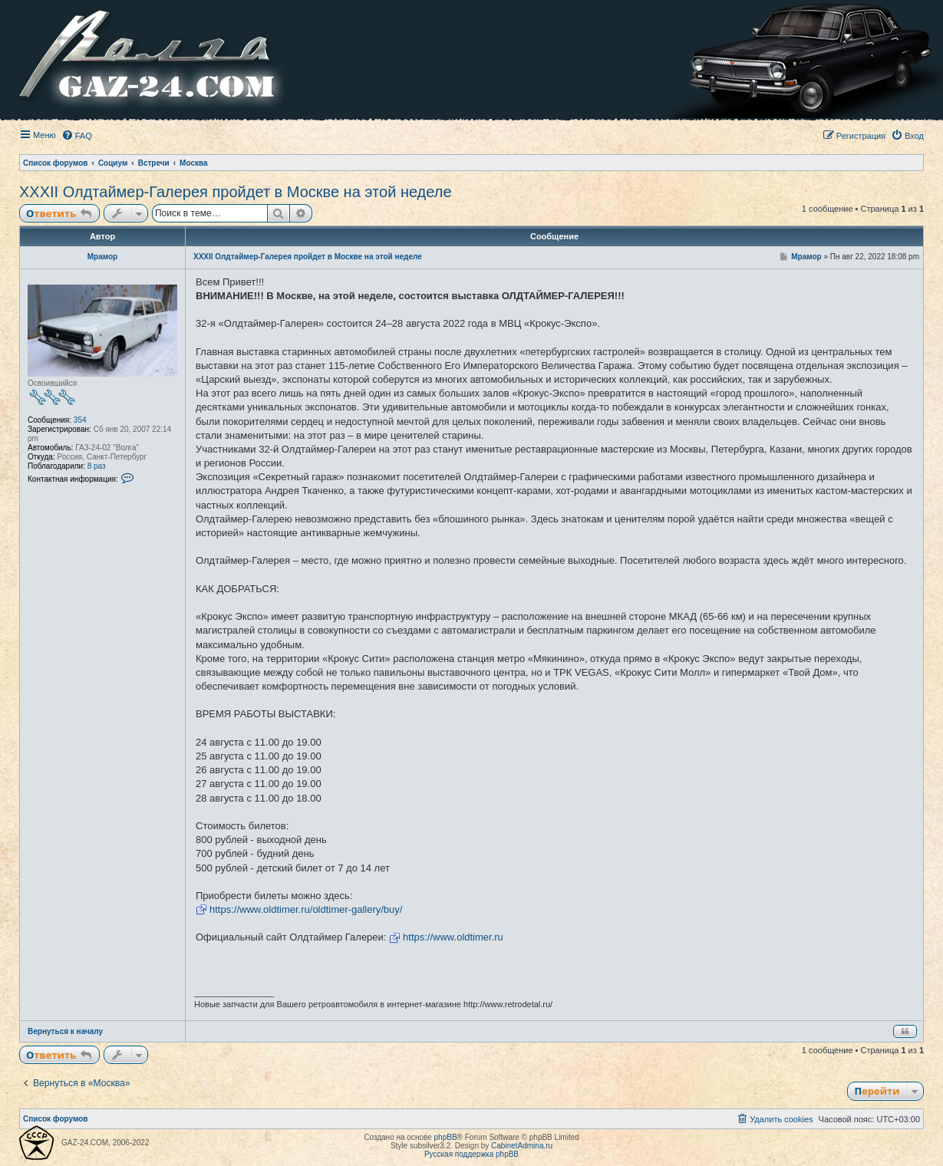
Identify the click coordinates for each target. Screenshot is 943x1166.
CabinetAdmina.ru (521, 1145)
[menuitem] (76, 136)
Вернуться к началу (65, 1031)
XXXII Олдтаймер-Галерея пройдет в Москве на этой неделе (235, 191)
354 (80, 420)
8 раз (96, 466)
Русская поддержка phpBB (471, 1154)
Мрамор (102, 256)
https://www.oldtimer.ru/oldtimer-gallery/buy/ (305, 909)
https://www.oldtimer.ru (453, 937)
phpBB (445, 1137)
